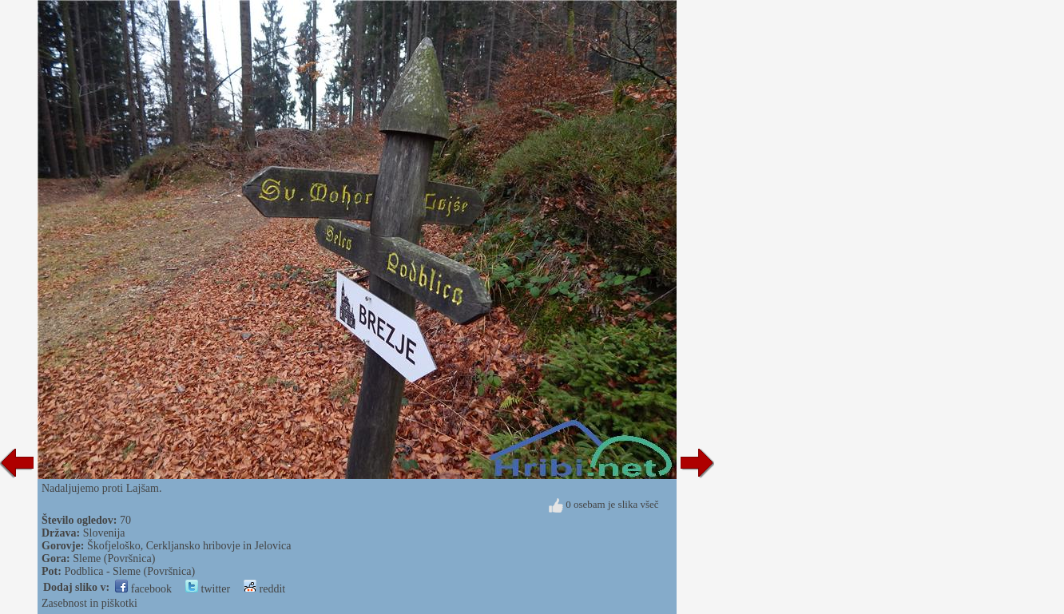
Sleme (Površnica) (114, 558)
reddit (264, 589)
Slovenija (104, 533)
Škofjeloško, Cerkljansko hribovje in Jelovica (189, 546)
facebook (143, 589)
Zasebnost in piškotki (89, 603)
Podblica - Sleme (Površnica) (129, 571)
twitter (207, 589)
